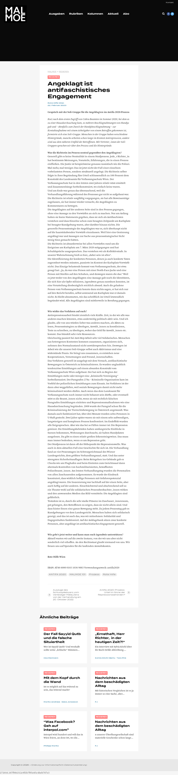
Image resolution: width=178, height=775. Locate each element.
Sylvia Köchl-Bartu (105, 658)
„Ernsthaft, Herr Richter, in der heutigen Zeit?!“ (110, 638)
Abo (126, 14)
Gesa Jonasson (70, 702)
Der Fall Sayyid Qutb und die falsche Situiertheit (63, 638)
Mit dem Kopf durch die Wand (62, 680)
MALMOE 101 (78, 574)
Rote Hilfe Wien (56, 103)
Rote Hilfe (109, 574)
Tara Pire (121, 658)
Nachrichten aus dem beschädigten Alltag (112, 682)
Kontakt (170, 2)
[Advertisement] (89, 42)
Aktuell (113, 14)
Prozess (94, 574)
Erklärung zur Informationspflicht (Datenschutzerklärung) (59, 765)
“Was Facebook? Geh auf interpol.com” (59, 726)
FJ (96, 702)
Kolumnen (95, 14)
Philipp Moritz (51, 746)
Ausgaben (57, 14)
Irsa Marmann (51, 658)
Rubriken (76, 14)
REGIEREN (54, 77)
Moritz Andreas (52, 702)
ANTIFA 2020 (57, 574)
